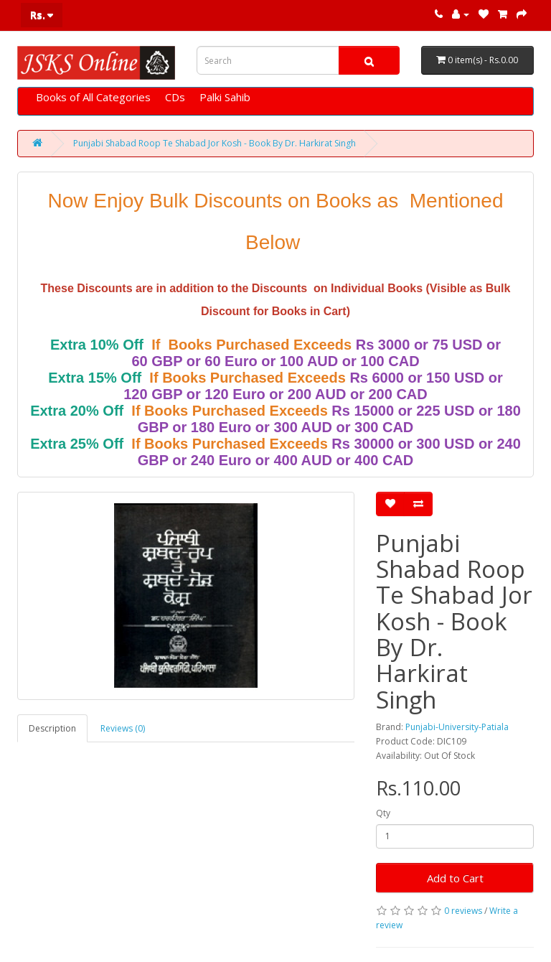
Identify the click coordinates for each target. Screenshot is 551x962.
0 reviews (463, 911)
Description (52, 728)
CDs (175, 97)
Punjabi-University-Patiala (457, 727)
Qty (383, 813)
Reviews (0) (122, 728)
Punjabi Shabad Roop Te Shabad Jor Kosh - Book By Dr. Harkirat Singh (214, 143)
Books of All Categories (93, 97)
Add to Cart (455, 878)
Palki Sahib (224, 97)
